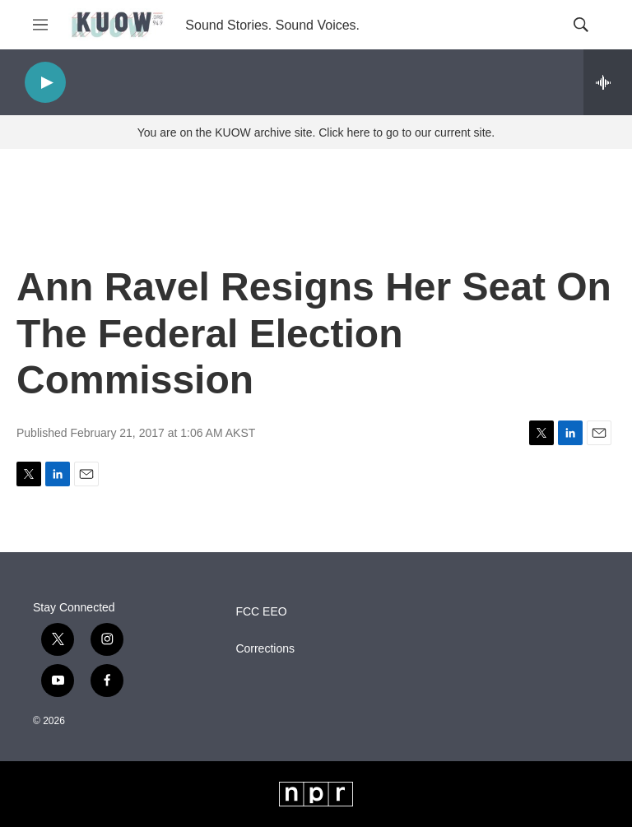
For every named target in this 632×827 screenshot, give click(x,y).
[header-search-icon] (581, 24)
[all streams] (607, 82)
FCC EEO (260, 612)
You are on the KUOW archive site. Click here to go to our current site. (316, 132)
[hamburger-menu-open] (40, 24)
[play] (45, 82)
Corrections (265, 649)
